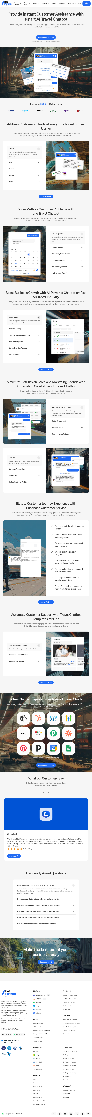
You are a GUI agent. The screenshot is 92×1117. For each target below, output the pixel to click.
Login (79, 3)
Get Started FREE (86, 4)
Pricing (54, 3)
